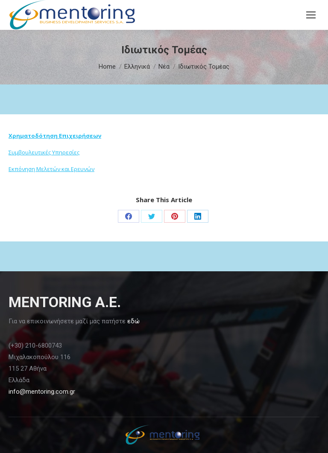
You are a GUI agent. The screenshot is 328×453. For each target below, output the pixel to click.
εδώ (133, 321)
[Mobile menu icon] (310, 14)
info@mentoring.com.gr (42, 391)
